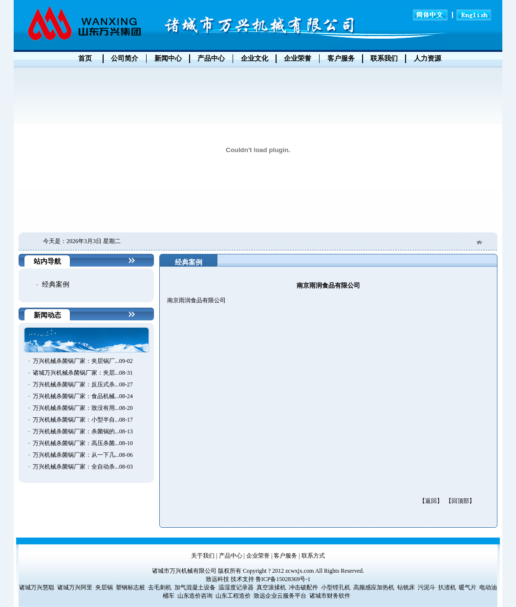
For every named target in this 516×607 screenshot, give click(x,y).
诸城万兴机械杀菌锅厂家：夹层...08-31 (83, 372)
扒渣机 (447, 587)
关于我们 (203, 555)
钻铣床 (406, 587)
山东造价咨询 (195, 595)
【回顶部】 (460, 500)
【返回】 (431, 500)
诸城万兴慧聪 (36, 587)
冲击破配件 (303, 587)
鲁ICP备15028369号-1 (283, 579)
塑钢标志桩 (130, 587)
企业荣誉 (258, 555)
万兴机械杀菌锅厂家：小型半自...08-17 (83, 419)
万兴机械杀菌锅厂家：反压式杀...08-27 (83, 384)
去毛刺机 (160, 587)
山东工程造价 (233, 595)
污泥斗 (426, 587)
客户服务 (285, 555)
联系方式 (313, 555)
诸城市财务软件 (329, 595)
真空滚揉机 (271, 587)
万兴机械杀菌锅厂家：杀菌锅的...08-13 (83, 431)
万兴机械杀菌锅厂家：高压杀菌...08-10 (83, 443)
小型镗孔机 (335, 587)
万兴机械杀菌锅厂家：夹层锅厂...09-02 (83, 361)
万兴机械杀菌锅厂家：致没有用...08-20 (83, 408)
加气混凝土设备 (194, 587)
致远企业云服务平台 (280, 595)
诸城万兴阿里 (74, 587)
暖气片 (467, 587)
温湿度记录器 (236, 587)
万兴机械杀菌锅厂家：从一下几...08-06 (83, 454)
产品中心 (230, 555)
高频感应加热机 (373, 587)
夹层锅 (104, 587)
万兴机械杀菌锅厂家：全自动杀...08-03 (83, 466)
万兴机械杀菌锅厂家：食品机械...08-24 (83, 396)
